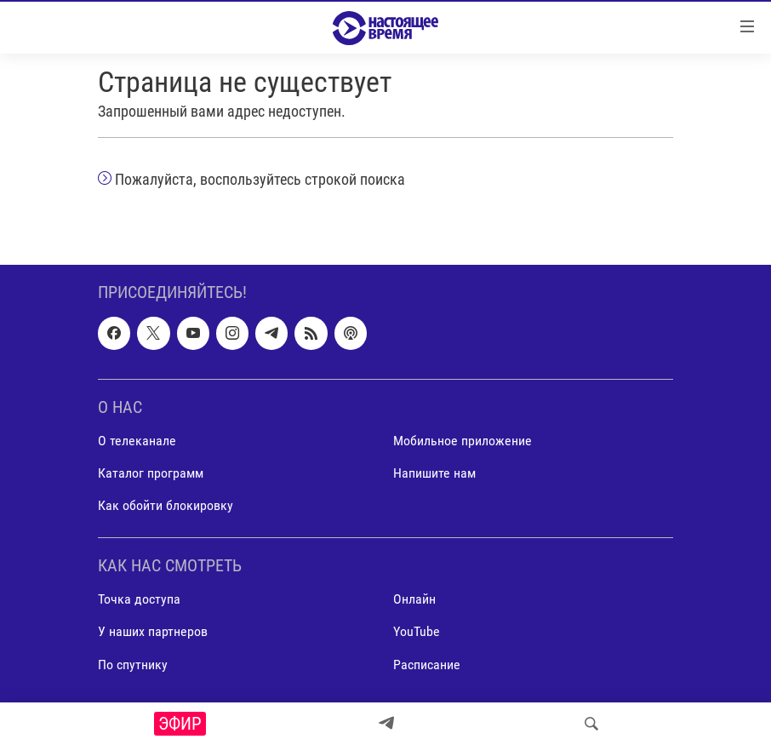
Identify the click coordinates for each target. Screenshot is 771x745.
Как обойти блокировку (165, 506)
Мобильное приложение (462, 441)
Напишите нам (434, 473)
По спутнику (133, 664)
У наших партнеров (153, 632)
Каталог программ (150, 473)
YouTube (416, 632)
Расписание (426, 664)
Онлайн (414, 600)
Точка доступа (139, 600)
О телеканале (137, 441)
